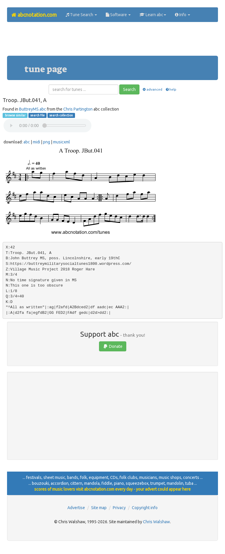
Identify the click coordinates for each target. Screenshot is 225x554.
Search (129, 89)
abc (26, 142)
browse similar (14, 115)
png (46, 142)
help (170, 89)
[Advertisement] (113, 41)
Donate (112, 346)
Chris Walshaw (156, 521)
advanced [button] (152, 89)
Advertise (76, 507)
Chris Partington (78, 109)
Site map (99, 507)
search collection (61, 115)
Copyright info (145, 507)
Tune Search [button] (81, 14)
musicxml (61, 142)
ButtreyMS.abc (32, 109)
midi (36, 142)
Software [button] (118, 14)
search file (37, 115)
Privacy (119, 507)
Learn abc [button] (152, 14)
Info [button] (182, 14)
